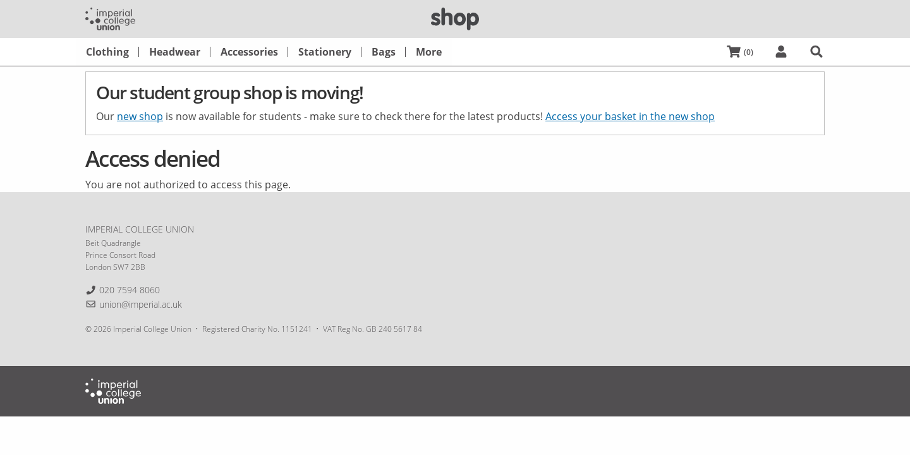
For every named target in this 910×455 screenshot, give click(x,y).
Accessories (249, 52)
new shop (140, 116)
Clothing (107, 52)
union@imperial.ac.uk (140, 304)
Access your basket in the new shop (630, 116)
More (429, 52)
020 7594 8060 (129, 290)
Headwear (174, 52)
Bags (384, 52)
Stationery (324, 52)
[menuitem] (107, 52)
